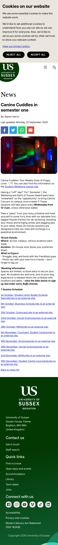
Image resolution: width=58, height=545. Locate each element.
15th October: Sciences (27, 312)
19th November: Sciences (28, 341)
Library (10, 479)
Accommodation (15, 474)
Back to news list (10, 369)
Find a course (13, 463)
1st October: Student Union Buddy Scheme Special (24, 297)
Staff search (12, 449)
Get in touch (12, 444)
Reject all (13, 54)
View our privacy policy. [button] (16, 46)
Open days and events (18, 468)
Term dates (12, 484)
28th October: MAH (25, 326)
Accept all (38, 54)
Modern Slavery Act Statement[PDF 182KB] (23, 525)
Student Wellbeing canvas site (21, 186)
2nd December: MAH (25, 355)
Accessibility (13, 512)
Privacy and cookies (17, 517)
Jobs (8, 489)
